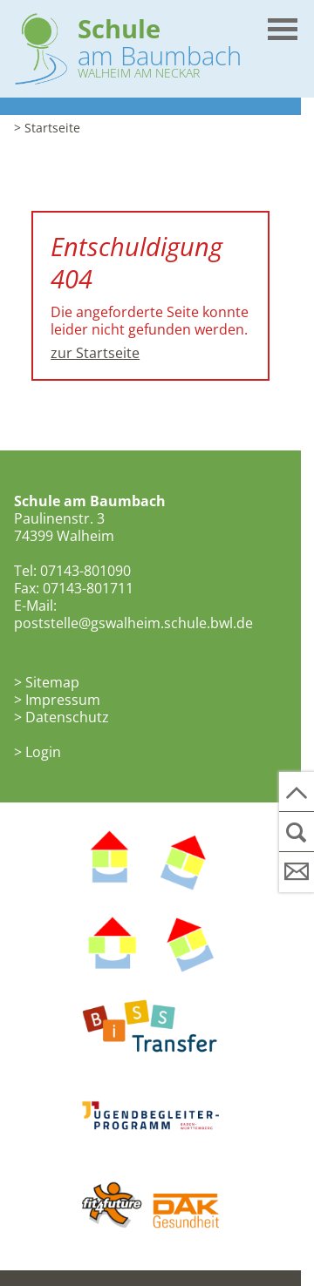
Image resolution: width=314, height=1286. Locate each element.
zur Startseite (95, 352)
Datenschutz (67, 717)
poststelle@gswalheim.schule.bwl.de (133, 623)
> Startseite (47, 127)
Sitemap (52, 682)
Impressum (62, 699)
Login (43, 751)
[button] (281, 22)
